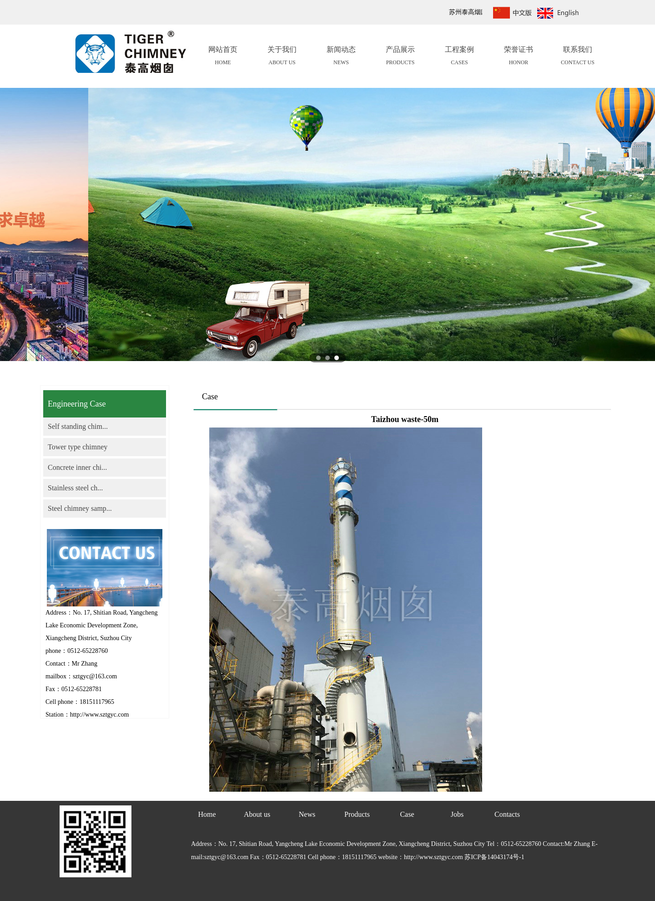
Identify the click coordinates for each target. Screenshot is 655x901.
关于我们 (282, 57)
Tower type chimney (77, 447)
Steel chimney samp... (80, 508)
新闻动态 (341, 57)
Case (407, 814)
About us (257, 814)
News (307, 814)
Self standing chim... (78, 426)
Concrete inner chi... (77, 467)
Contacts (507, 814)
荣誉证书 (518, 57)
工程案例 (459, 57)
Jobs (457, 814)
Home (207, 814)
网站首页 (222, 57)
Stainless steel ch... (75, 488)
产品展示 (400, 57)
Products (357, 814)
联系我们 (577, 57)
